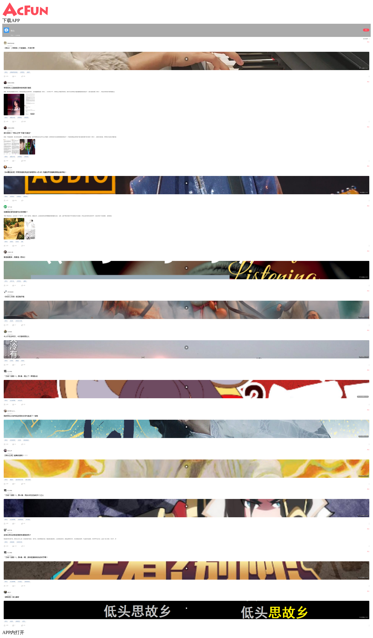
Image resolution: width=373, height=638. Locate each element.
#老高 (11, 621)
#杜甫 (11, 321)
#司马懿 (28, 519)
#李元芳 (20, 400)
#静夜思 (18, 621)
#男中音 (12, 281)
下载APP (11, 20)
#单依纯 (26, 117)
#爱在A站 (12, 117)
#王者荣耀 (12, 400)
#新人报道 (28, 479)
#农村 (22, 360)
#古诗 (17, 241)
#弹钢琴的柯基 (13, 72)
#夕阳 (11, 360)
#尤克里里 (12, 440)
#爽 (22, 241)
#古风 (19, 440)
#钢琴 (28, 72)
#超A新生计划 (19, 479)
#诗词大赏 (19, 542)
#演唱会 (19, 196)
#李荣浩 (22, 72)
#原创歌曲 (26, 440)
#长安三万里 (19, 321)
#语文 (23, 621)
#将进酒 (12, 542)
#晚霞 (17, 360)
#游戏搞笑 (20, 519)
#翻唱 (24, 281)
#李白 (6, 72)
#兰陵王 (20, 581)
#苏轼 (11, 241)
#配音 (11, 479)
